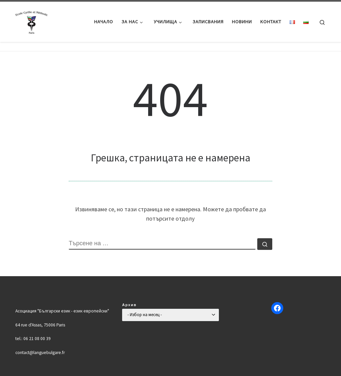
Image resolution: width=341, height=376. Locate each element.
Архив (129, 305)
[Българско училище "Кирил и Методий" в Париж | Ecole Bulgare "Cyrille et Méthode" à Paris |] (32, 20)
